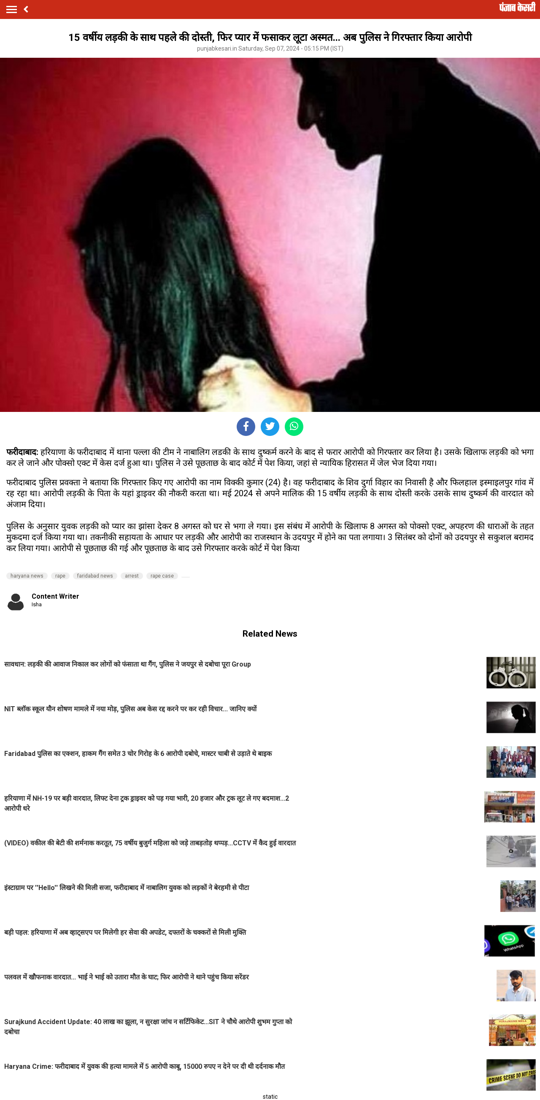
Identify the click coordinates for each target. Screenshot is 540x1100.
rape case (162, 576)
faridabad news (95, 576)
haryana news (27, 576)
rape (60, 576)
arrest (132, 576)
